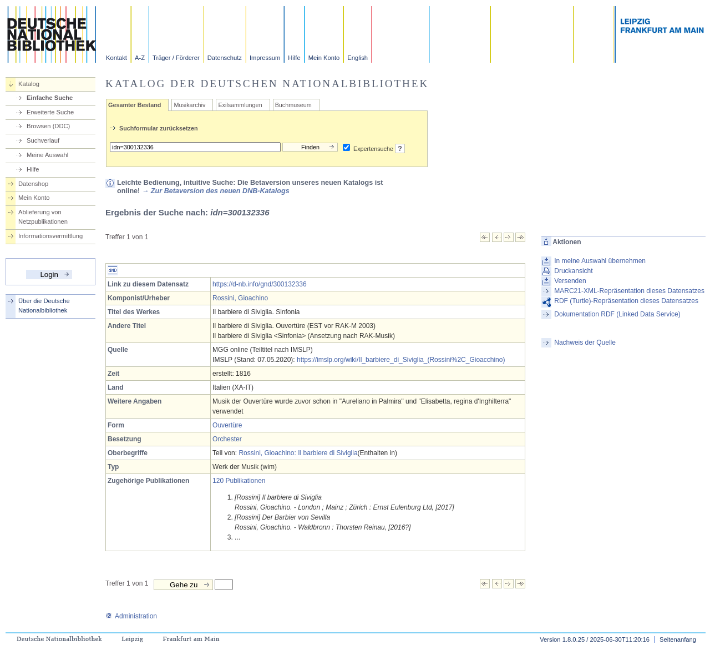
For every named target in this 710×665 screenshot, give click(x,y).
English (357, 57)
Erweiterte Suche (50, 112)
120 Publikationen (238, 481)
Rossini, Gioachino (240, 298)
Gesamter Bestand (134, 105)
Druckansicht (573, 271)
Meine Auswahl (47, 155)
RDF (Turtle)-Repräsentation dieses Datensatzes (626, 301)
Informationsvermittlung (50, 236)
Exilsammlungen (240, 105)
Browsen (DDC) (48, 126)
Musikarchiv (189, 105)
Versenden (570, 281)
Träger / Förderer (176, 57)
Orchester (227, 439)
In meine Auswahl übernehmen (600, 261)
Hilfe (294, 57)
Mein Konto (324, 57)
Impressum (265, 57)
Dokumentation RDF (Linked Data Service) (617, 314)
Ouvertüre (227, 425)
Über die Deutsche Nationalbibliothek (44, 306)
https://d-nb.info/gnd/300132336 (259, 284)
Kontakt (116, 57)
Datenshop (33, 183)
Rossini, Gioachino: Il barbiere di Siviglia (298, 453)
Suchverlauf (43, 140)
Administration (131, 616)
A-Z (140, 57)
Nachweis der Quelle (585, 342)
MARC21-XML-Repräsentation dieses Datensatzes (629, 291)
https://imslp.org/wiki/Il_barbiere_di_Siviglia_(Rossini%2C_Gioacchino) (401, 360)
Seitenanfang (678, 639)
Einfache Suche (50, 97)
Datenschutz (224, 57)
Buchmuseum (293, 105)
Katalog (28, 83)
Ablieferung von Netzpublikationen (43, 217)
